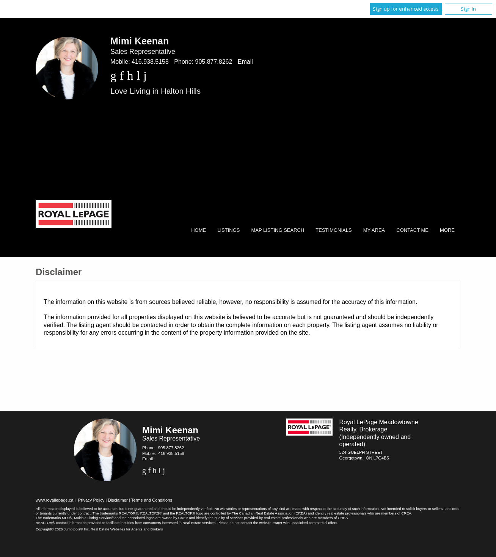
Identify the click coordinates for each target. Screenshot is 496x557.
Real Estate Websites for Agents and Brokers (127, 529)
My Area (374, 230)
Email (245, 61)
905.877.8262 (213, 61)
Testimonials (333, 230)
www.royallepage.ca (55, 500)
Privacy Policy (91, 500)
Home (198, 230)
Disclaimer (118, 500)
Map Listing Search (277, 230)
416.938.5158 (150, 61)
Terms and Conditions (151, 500)
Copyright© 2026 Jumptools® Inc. (63, 529)
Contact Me (412, 230)
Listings (228, 230)
